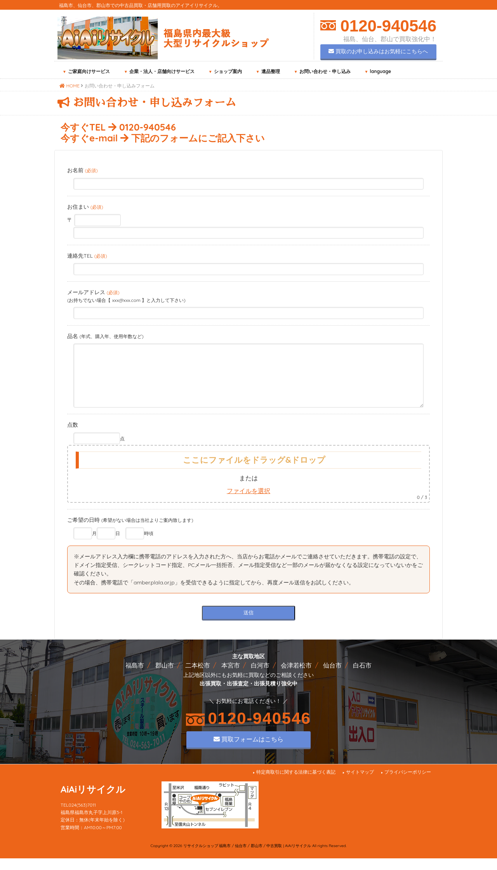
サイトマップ (360, 783)
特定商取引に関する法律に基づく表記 (295, 783)
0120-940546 (386, 26)
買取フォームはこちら (248, 751)
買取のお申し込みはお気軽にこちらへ (378, 51)
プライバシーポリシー (407, 783)
